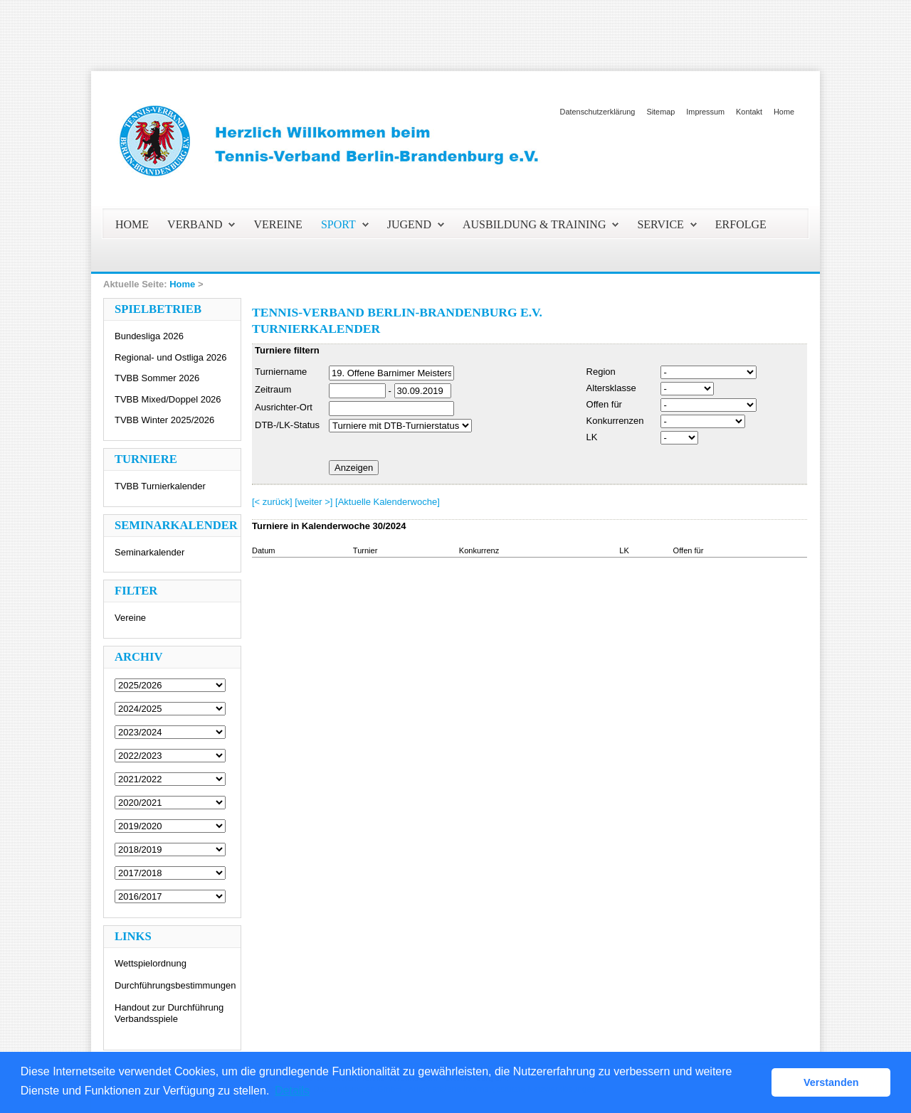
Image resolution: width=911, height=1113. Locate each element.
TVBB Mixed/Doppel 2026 (168, 399)
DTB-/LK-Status (287, 425)
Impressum (705, 111)
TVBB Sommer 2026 (157, 378)
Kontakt (749, 111)
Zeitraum (273, 389)
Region (601, 371)
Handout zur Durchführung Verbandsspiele (169, 1013)
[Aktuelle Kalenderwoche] (387, 501)
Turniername (281, 371)
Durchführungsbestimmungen (175, 985)
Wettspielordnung (150, 963)
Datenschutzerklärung (598, 111)
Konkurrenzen (615, 420)
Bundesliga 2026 (149, 336)
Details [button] (292, 1091)
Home (784, 111)
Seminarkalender (149, 552)
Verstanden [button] (831, 1082)
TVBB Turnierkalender (160, 486)
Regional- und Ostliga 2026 (171, 357)
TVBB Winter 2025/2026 (164, 420)
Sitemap (660, 111)
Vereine (130, 617)
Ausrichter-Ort (283, 407)
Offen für (604, 404)
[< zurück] (272, 501)
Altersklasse (611, 388)
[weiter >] (313, 501)
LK (592, 437)
